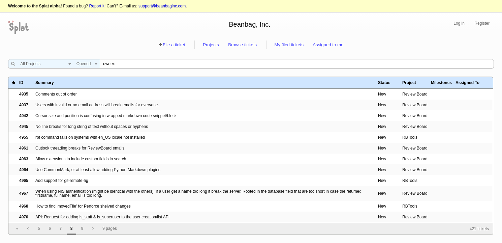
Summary (44, 82)
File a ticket (174, 44)
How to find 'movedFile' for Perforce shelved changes (83, 206)
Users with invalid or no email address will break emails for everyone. (97, 105)
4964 (23, 170)
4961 (23, 148)
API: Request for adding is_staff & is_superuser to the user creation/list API (102, 217)
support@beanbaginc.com (162, 6)
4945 (23, 127)
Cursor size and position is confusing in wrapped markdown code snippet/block (106, 116)
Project (409, 82)
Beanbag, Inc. (249, 24)
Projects (211, 44)
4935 (23, 94)
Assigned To (467, 82)
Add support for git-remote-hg (61, 181)
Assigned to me (328, 44)
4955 (23, 137)
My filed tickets (289, 44)
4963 (23, 159)
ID (21, 82)
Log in (459, 23)
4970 (23, 217)
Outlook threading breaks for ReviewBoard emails (79, 148)
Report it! (97, 6)
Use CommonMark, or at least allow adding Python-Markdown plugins (97, 170)
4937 (23, 105)
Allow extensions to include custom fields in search (80, 159)
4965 (23, 181)
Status (384, 82)
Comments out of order (56, 94)
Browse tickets (242, 44)
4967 (23, 193)
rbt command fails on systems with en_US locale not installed (90, 137)
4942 (23, 116)
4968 (23, 206)
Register (482, 23)
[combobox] (44, 63)
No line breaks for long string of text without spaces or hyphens (91, 127)
